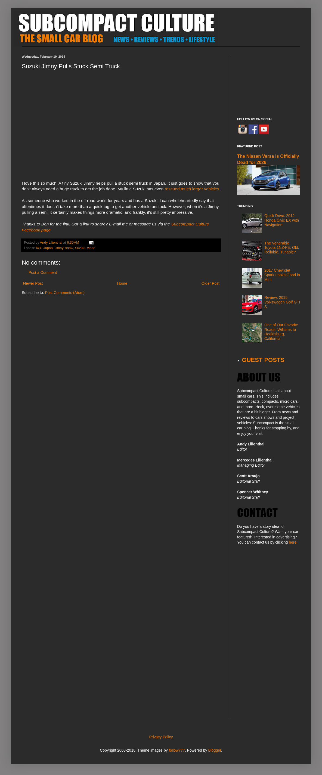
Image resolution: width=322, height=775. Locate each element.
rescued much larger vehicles (192, 189)
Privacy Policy (161, 737)
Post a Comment (43, 272)
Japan (47, 248)
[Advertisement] (268, 82)
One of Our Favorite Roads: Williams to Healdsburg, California (281, 332)
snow (69, 248)
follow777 (177, 750)
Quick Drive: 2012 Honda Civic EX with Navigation (281, 220)
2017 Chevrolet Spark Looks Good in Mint (282, 275)
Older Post (210, 283)
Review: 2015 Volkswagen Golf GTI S (282, 302)
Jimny (59, 248)
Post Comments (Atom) (65, 292)
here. (293, 542)
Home (122, 283)
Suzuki (80, 248)
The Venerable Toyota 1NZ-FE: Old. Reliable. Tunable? (281, 248)
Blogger (214, 750)
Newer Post (33, 283)
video (91, 248)
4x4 (38, 248)
